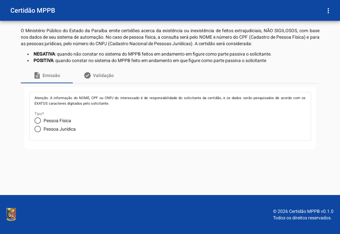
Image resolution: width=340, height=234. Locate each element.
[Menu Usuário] (328, 10)
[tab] (47, 75)
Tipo (38, 113)
